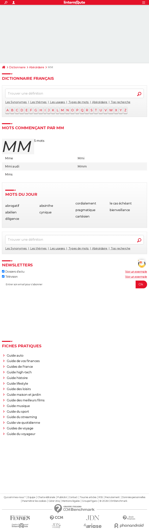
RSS (101, 497)
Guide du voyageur (21, 434)
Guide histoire (17, 378)
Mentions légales (71, 501)
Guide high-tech (19, 372)
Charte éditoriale (46, 497)
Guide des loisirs (19, 389)
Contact (73, 497)
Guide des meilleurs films (26, 400)
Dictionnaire (17, 67)
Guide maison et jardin (24, 395)
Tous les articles (88, 497)
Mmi (81, 158)
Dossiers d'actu (13, 271)
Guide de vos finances (23, 361)
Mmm (82, 166)
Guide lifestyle (17, 383)
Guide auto (15, 355)
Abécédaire (36, 67)
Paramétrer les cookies (34, 501)
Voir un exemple (136, 271)
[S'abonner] (74, 284)
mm (16, 146)
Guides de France (20, 367)
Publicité (62, 497)
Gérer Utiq (54, 501)
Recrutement (112, 497)
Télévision (10, 276)
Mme (9, 158)
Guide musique (18, 406)
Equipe (31, 497)
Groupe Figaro (89, 501)
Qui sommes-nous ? (15, 497)
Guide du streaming (22, 417)
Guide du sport (18, 411)
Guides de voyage (20, 428)
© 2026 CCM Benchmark (113, 501)
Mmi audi (12, 166)
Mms (9, 174)
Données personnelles (133, 497)
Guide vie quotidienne (23, 423)
